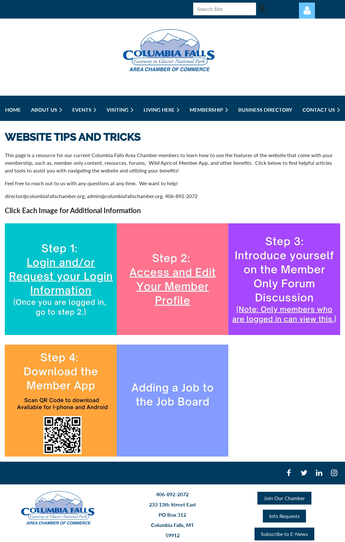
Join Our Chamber (284, 498)
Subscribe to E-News (284, 534)
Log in (307, 11)
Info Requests (284, 516)
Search (262, 8)
